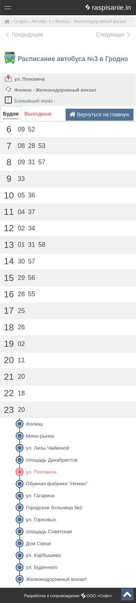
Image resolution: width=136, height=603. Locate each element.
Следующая (113, 34)
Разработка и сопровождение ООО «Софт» (68, 596)
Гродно (20, 21)
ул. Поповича (30, 79)
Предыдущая (24, 34)
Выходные (37, 114)
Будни (10, 114)
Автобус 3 (41, 21)
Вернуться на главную (99, 114)
